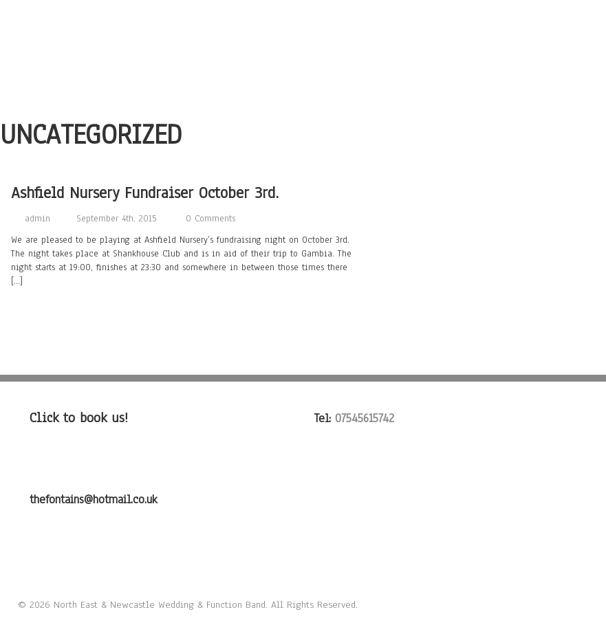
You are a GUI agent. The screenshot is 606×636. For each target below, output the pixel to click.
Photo (381, 44)
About (220, 44)
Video (433, 44)
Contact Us (543, 44)
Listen (328, 44)
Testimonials (238, 69)
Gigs (481, 44)
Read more (38, 312)
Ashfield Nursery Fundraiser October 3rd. (145, 193)
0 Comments (210, 218)
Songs (274, 44)
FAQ (302, 69)
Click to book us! (79, 417)
